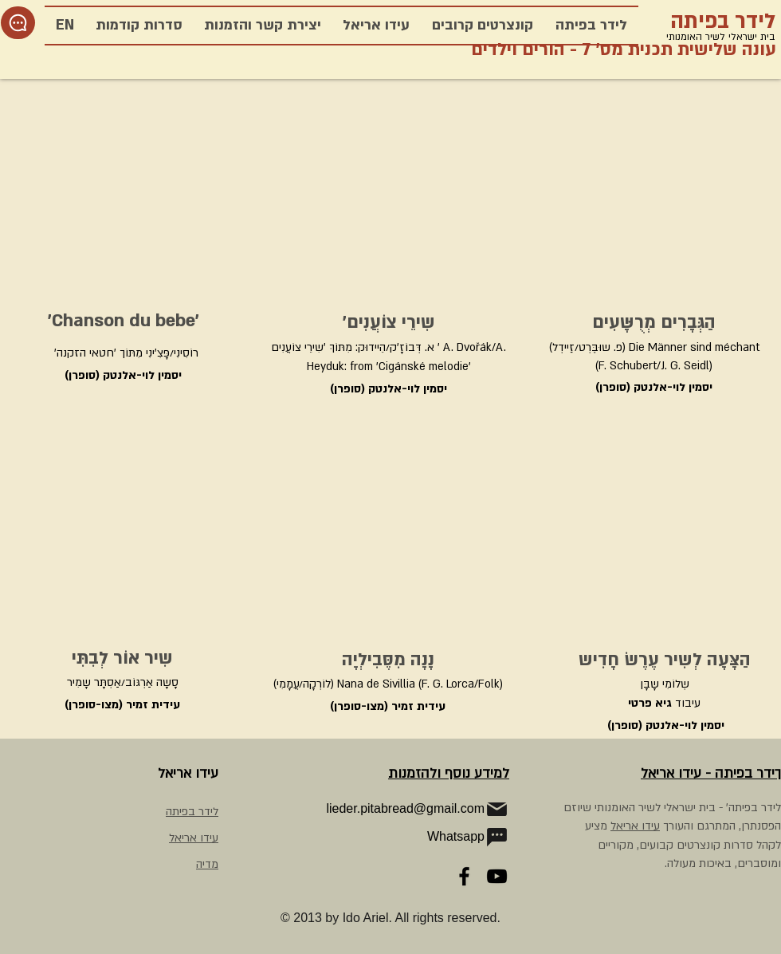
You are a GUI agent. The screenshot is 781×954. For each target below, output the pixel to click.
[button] (138, 25)
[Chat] (18, 22)
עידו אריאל (635, 826)
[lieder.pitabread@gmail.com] (403, 808)
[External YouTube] (119, 201)
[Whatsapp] (422, 836)
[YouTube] (497, 876)
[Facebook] (464, 876)
